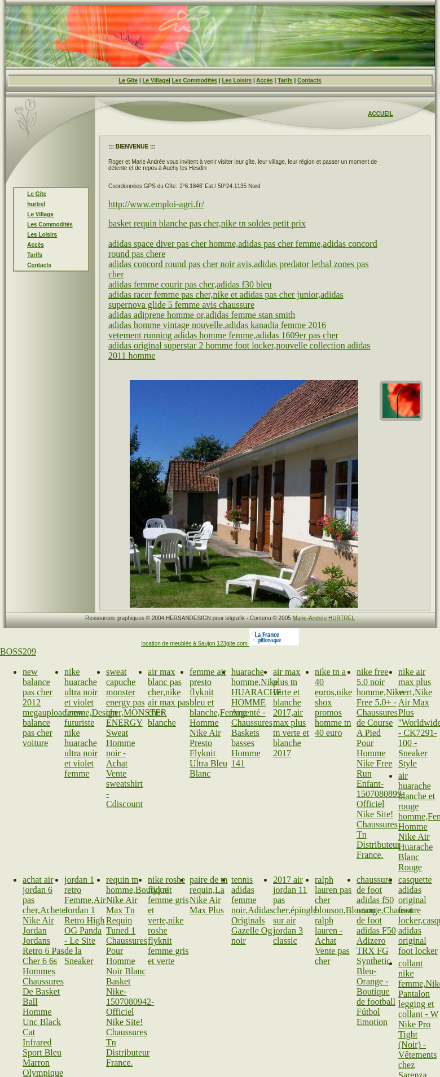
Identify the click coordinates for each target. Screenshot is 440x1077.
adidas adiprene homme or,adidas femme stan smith (201, 315)
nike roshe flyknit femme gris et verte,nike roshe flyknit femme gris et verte (168, 920)
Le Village (155, 80)
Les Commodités (195, 80)
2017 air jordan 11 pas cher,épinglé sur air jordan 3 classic (295, 910)
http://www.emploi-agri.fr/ (156, 204)
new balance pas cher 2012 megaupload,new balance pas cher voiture (53, 707)
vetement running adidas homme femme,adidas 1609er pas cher (223, 335)
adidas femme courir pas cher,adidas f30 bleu (189, 284)
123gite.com (233, 643)
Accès (264, 80)
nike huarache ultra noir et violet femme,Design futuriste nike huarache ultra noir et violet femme (90, 722)
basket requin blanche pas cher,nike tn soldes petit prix (207, 223)
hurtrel (36, 204)
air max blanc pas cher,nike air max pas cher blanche (169, 697)
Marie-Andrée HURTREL (324, 618)
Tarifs (285, 80)
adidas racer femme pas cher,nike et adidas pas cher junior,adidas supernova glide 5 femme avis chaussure (226, 299)
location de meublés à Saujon (179, 643)
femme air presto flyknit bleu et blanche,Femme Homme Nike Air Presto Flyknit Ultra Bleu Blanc (218, 722)
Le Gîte (128, 80)
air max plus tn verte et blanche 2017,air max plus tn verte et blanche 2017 (291, 712)
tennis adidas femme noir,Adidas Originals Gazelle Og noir (252, 910)
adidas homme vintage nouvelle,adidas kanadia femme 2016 (217, 325)
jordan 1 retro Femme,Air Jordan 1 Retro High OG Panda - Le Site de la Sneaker (84, 920)
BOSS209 (18, 651)
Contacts (309, 80)
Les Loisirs (237, 80)
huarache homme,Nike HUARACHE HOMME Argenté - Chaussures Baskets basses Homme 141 (256, 717)
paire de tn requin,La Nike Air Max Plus (209, 895)
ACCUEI (378, 114)
